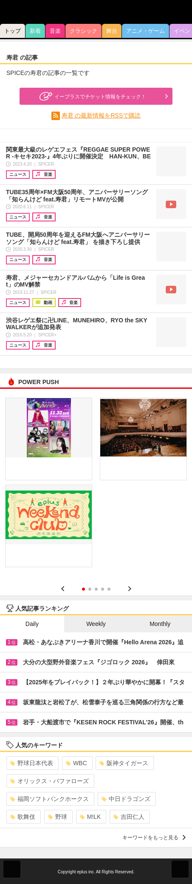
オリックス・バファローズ (49, 781)
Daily (32, 623)
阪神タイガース (123, 763)
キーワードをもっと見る (154, 838)
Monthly (160, 623)
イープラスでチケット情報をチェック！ (91, 96)
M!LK (90, 816)
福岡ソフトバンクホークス (49, 798)
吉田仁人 (128, 816)
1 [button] (83, 589)
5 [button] (108, 589)
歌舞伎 (22, 816)
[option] (96, 485)
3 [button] (96, 589)
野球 (57, 816)
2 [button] (89, 589)
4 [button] (102, 589)
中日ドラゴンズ (126, 798)
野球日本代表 (31, 763)
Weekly (96, 623)
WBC (76, 763)
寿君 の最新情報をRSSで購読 (101, 115)
